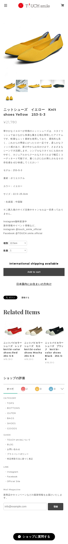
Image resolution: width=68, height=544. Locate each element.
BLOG (10, 444)
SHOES (11, 423)
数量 (5, 250)
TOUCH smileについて (18, 440)
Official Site (13, 481)
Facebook (12, 476)
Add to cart (34, 272)
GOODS (12, 428)
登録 (55, 506)
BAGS (10, 418)
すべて (10, 389)
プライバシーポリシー (18, 454)
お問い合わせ (13, 449)
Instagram (12, 472)
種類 (5, 243)
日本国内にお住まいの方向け (33, 284)
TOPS (10, 403)
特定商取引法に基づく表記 (20, 458)
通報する (25, 297)
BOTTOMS (13, 408)
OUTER (11, 413)
